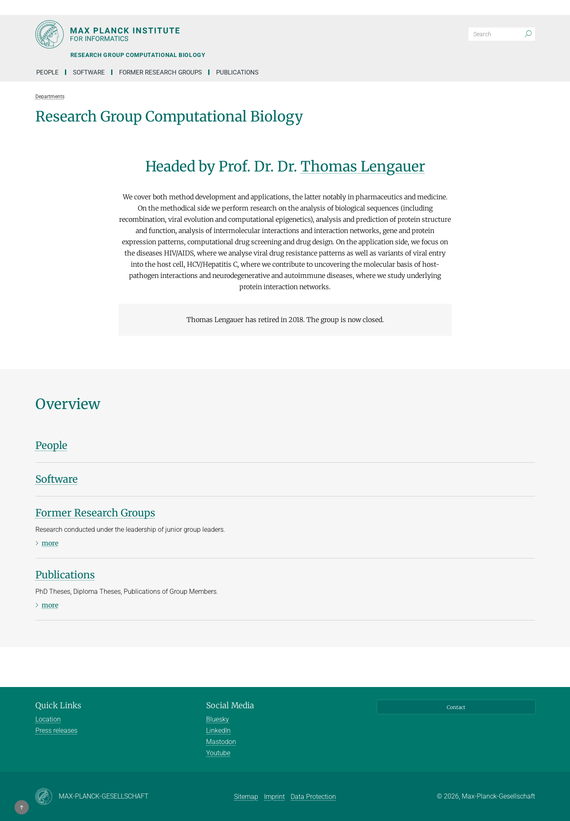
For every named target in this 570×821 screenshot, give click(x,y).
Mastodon (221, 742)
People (47, 72)
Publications (237, 72)
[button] (527, 7)
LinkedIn (218, 730)
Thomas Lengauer (363, 166)
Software (89, 72)
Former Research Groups (160, 72)
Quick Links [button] (58, 705)
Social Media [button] (230, 705)
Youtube (218, 753)
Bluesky (217, 719)
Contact (456, 707)
